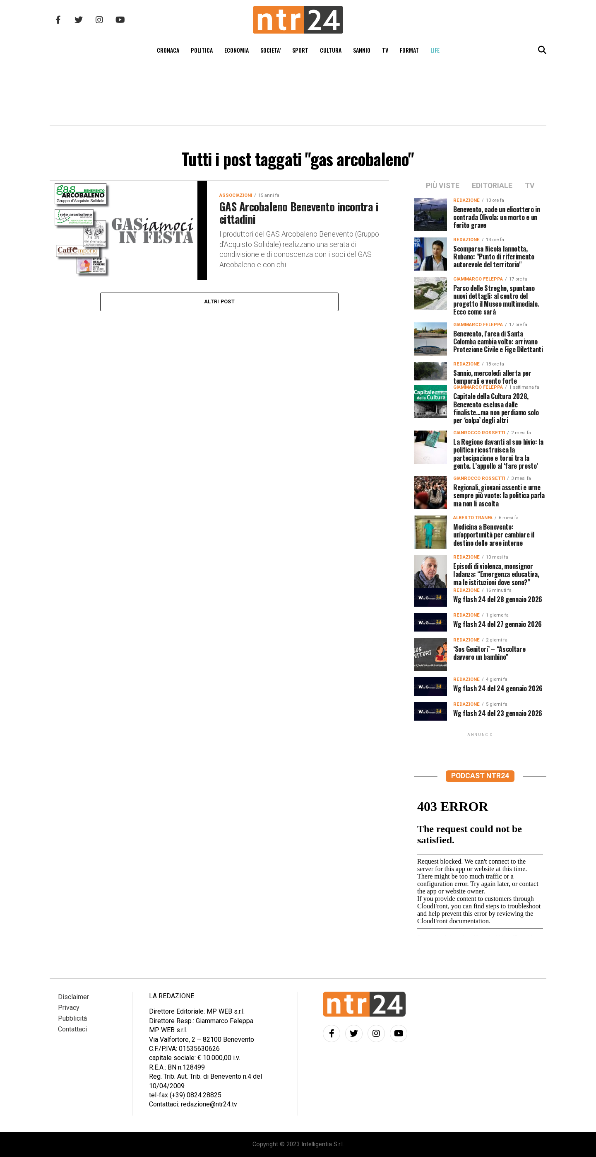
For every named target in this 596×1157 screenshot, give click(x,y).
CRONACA (168, 50)
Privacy (68, 1008)
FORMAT (409, 50)
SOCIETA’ (270, 50)
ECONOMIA (236, 50)
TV (385, 50)
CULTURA (330, 50)
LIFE (435, 50)
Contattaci (72, 1029)
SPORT (300, 50)
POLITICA (202, 50)
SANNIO (361, 50)
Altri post (219, 301)
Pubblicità (72, 1018)
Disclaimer (73, 997)
